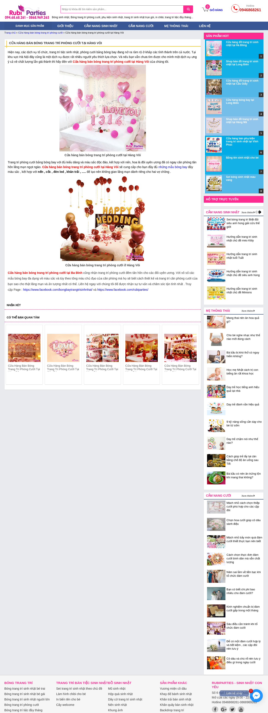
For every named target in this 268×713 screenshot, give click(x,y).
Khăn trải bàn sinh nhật (175, 699)
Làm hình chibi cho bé (71, 694)
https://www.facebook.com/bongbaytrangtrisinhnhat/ (58, 289)
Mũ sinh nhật (116, 688)
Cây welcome (65, 705)
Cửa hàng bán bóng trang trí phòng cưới (40, 32)
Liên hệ (205, 26)
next (194, 355)
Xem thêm (247, 212)
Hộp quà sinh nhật (120, 694)
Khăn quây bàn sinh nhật (176, 705)
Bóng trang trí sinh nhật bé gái (24, 694)
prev (11, 355)
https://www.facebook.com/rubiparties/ (122, 289)
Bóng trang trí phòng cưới (21, 705)
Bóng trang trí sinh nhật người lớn (27, 699)
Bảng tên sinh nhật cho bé (242, 157)
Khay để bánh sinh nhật (176, 694)
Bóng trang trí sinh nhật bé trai (24, 688)
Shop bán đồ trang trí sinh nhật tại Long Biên (242, 63)
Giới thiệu (65, 26)
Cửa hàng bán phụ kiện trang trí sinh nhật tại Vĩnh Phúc (242, 141)
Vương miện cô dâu (173, 688)
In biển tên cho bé (68, 699)
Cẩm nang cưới (140, 26)
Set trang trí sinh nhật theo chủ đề (79, 688)
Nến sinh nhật (117, 705)
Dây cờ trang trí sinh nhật (125, 699)
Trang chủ (10, 32)
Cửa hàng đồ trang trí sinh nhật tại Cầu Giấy (242, 82)
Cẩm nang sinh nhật (101, 26)
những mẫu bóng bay (172, 167)
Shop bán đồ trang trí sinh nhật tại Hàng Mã (242, 121)
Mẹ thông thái (176, 26)
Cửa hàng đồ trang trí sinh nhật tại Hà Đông (242, 44)
